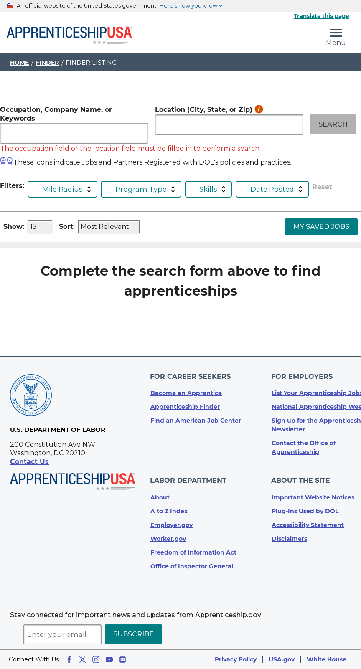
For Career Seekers (190, 379)
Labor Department (188, 481)
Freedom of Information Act (193, 552)
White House (326, 659)
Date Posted (272, 189)
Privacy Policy (236, 659)
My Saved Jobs (321, 227)
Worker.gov (168, 538)
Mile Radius (62, 189)
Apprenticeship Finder (185, 408)
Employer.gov (171, 525)
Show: (13, 227)
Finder (47, 62)
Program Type (141, 189)
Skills (208, 189)
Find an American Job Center (195, 422)
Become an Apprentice (186, 394)
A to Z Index (169, 511)
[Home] (69, 36)
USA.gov (282, 659)
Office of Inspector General (191, 566)
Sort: (67, 227)
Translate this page (321, 16)
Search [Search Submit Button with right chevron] (333, 124)
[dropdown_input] (40, 226)
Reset (322, 187)
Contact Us (29, 465)
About (160, 497)
